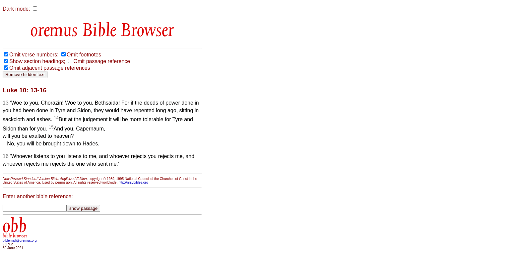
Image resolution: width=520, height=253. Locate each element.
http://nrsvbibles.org (133, 182)
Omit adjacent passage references (49, 68)
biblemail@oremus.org (20, 240)
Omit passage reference (101, 61)
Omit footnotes (84, 54)
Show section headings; (37, 61)
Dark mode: (16, 9)
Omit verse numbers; (33, 54)
